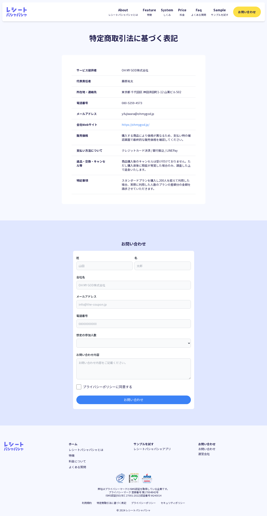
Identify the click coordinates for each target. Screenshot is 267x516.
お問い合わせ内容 (87, 355)
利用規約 (87, 503)
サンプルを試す (144, 444)
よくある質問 (77, 467)
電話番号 (82, 316)
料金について (77, 461)
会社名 (80, 277)
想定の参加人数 (86, 335)
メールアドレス (86, 296)
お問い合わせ (247, 12)
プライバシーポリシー (99, 386)
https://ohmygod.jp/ (135, 125)
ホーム (73, 444)
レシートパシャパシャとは (86, 450)
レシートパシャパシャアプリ (152, 449)
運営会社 (204, 454)
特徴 (71, 455)
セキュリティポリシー (173, 503)
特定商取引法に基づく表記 (111, 503)
